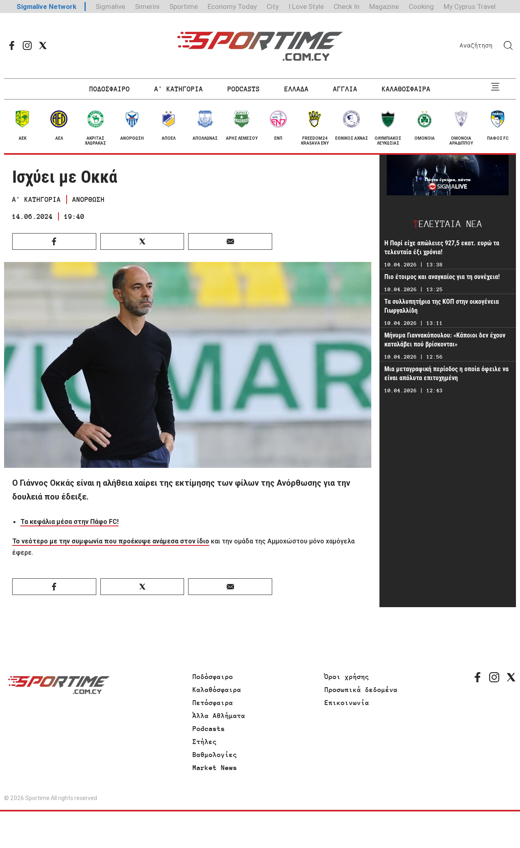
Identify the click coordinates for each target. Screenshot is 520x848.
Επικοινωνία (347, 703)
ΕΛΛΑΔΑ (296, 89)
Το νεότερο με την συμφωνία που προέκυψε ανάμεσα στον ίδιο (110, 541)
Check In (347, 6)
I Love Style (306, 6)
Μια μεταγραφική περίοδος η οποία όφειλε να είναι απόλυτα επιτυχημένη (446, 373)
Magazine (384, 6)
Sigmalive (110, 6)
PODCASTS (244, 89)
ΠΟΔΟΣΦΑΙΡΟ (109, 89)
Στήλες (205, 742)
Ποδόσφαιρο (213, 677)
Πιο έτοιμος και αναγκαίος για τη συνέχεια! (442, 277)
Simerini (147, 6)
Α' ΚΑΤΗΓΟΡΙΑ (178, 89)
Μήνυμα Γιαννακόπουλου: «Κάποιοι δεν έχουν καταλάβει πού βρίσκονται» (444, 339)
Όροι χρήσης (347, 677)
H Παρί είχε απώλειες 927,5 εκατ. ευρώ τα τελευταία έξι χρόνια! (441, 247)
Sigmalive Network (46, 6)
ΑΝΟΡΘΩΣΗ (88, 199)
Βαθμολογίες (215, 755)
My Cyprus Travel (470, 6)
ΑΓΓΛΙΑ (345, 89)
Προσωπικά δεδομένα (361, 690)
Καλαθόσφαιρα (217, 690)
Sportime (183, 6)
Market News (215, 768)
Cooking (421, 6)
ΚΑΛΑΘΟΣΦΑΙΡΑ (406, 89)
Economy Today (232, 6)
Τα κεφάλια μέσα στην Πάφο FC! (69, 521)
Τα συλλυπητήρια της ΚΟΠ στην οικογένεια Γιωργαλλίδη (441, 306)
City (272, 6)
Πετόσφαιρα (213, 703)
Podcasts (209, 729)
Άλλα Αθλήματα (219, 716)
